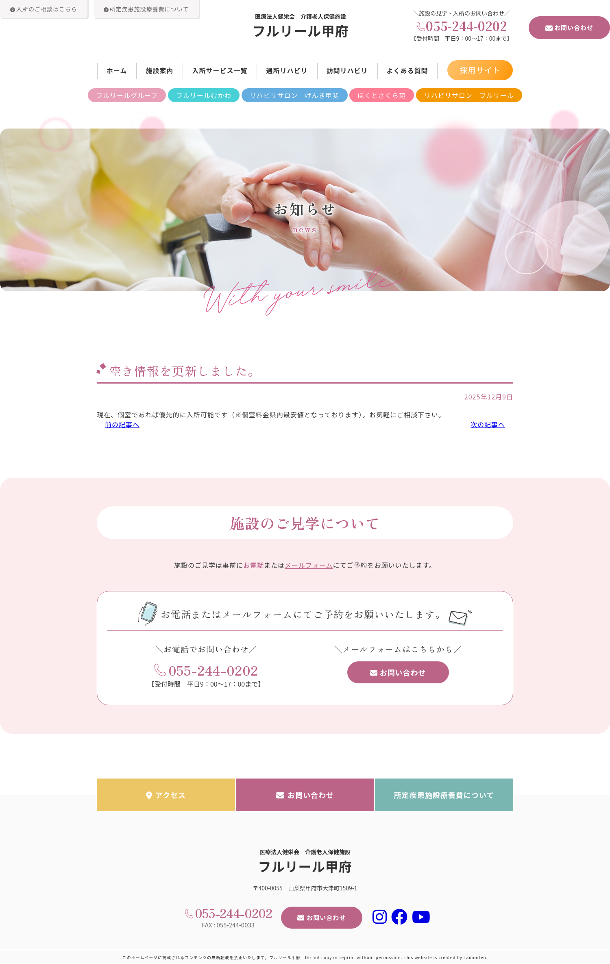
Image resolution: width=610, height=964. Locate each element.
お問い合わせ (569, 27)
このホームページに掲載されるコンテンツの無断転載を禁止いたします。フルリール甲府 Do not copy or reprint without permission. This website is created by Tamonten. (305, 957)
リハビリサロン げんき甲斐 (295, 95)
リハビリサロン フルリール (469, 95)
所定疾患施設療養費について (444, 794)
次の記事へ (488, 424)
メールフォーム (309, 564)
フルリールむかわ (203, 95)
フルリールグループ (127, 95)
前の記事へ (122, 424)
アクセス (166, 794)
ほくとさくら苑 (381, 95)
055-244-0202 (466, 26)
